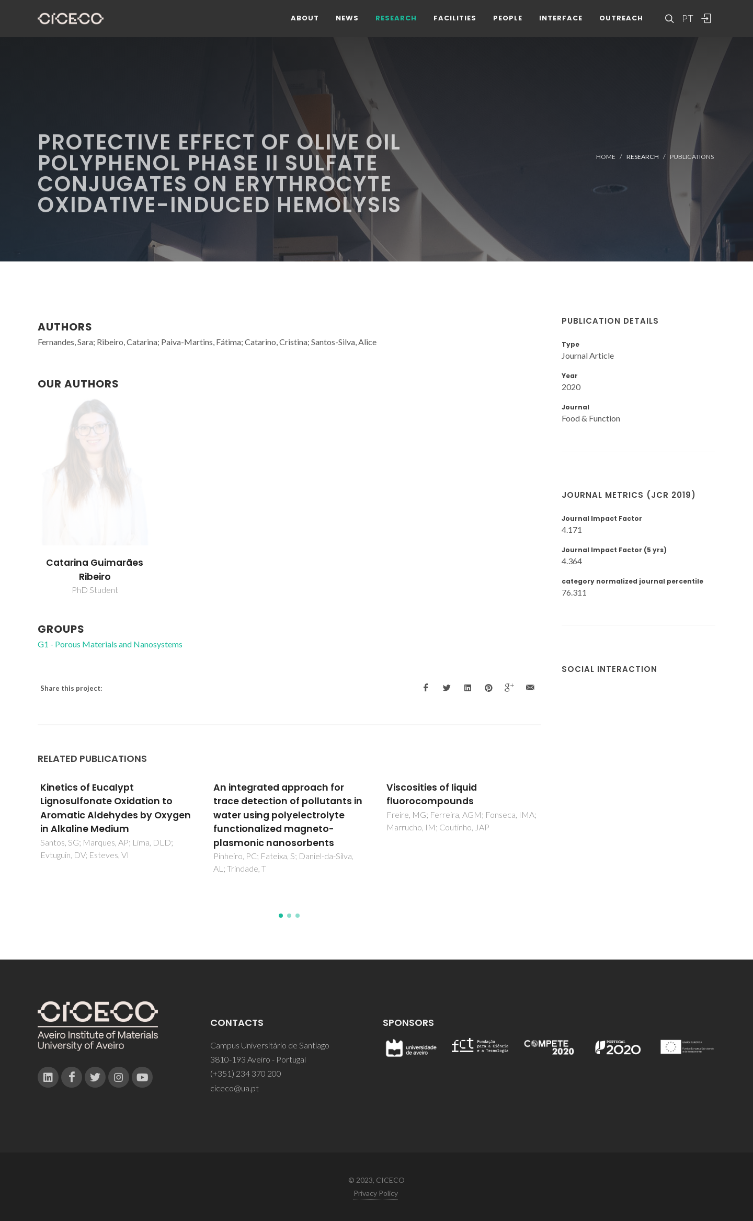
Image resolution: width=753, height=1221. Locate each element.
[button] (281, 916)
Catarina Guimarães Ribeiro (94, 569)
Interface (561, 26)
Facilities (454, 26)
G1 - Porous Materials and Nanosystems (110, 644)
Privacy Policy (375, 1193)
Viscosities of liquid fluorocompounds (431, 794)
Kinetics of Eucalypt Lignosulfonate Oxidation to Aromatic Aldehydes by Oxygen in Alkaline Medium (115, 808)
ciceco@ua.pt (234, 1088)
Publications (692, 157)
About (305, 26)
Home (605, 157)
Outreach (621, 26)
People (507, 26)
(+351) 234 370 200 (245, 1073)
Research (396, 26)
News (347, 26)
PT (687, 26)
